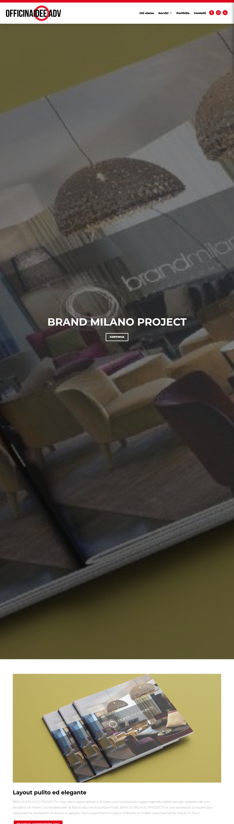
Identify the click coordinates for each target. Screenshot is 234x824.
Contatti (200, 13)
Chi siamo (146, 13)
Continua (117, 337)
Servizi (163, 13)
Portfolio (183, 13)
